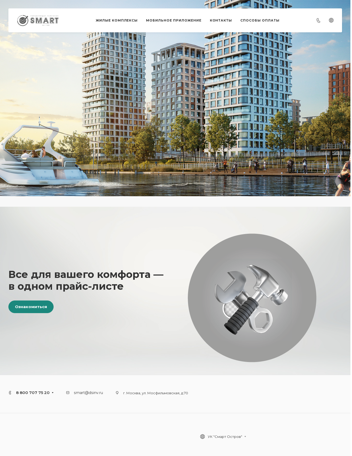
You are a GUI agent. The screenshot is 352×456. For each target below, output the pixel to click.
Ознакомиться (31, 306)
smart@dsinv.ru (88, 392)
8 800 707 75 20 (33, 392)
